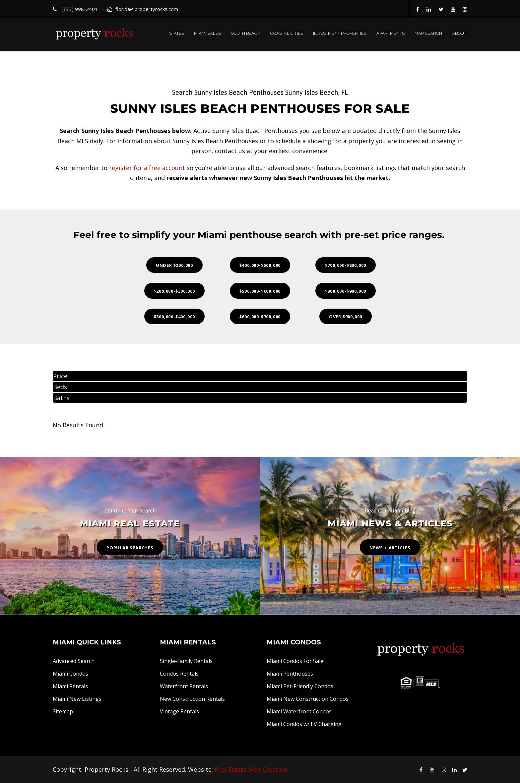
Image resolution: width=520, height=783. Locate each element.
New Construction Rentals (192, 698)
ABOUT (459, 33)
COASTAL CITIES (286, 33)
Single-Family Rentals (186, 661)
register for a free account (147, 168)
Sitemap (63, 711)
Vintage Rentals (179, 711)
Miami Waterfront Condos (299, 711)
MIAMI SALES (207, 33)
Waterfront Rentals (184, 686)
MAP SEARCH (428, 33)
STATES (176, 33)
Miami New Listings (77, 698)
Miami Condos (70, 673)
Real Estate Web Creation (251, 769)
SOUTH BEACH (245, 33)
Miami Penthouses (290, 673)
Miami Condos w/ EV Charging (304, 724)
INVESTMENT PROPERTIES (339, 33)
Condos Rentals (179, 673)
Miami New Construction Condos (308, 698)
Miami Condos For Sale (295, 661)
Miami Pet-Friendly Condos (300, 686)
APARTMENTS (390, 33)
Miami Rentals (70, 686)
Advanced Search (74, 661)
